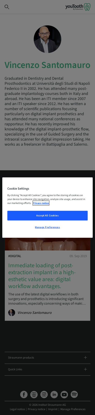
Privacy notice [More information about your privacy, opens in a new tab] (41, 203)
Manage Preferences (47, 227)
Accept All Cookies (47, 216)
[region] (47, 207)
